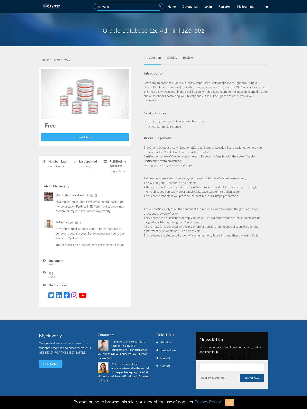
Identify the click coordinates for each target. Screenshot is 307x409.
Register (224, 6)
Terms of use (168, 350)
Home (171, 6)
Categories (190, 6)
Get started (51, 364)
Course (55, 59)
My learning (245, 6)
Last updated (88, 161)
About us (165, 342)
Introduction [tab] (152, 57)
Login (208, 6)
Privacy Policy (208, 401)
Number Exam (58, 161)
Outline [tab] (172, 57)
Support (165, 358)
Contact (165, 365)
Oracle (66, 59)
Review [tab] (188, 57)
